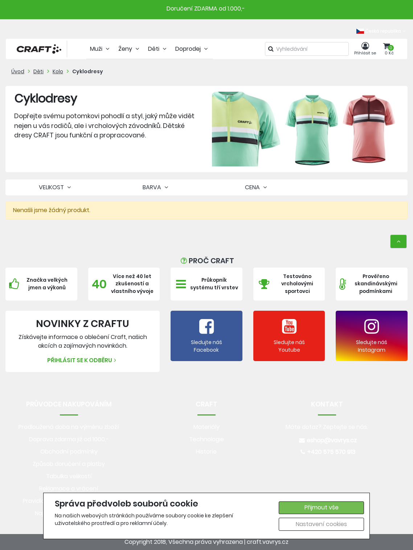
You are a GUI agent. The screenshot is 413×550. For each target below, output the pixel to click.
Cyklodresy (87, 71)
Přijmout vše (321, 507)
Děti (38, 71)
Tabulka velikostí (69, 476)
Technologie (206, 439)
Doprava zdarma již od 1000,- (69, 439)
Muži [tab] (100, 49)
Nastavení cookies (321, 524)
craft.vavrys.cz (268, 542)
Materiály (206, 427)
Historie (206, 451)
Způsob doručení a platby (69, 464)
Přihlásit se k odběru (82, 360)
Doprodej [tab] (192, 49)
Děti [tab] (158, 49)
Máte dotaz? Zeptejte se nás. (327, 427)
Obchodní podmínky (69, 451)
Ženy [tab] (129, 49)
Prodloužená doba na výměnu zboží (69, 427)
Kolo (58, 71)
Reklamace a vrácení (68, 488)
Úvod (17, 71)
